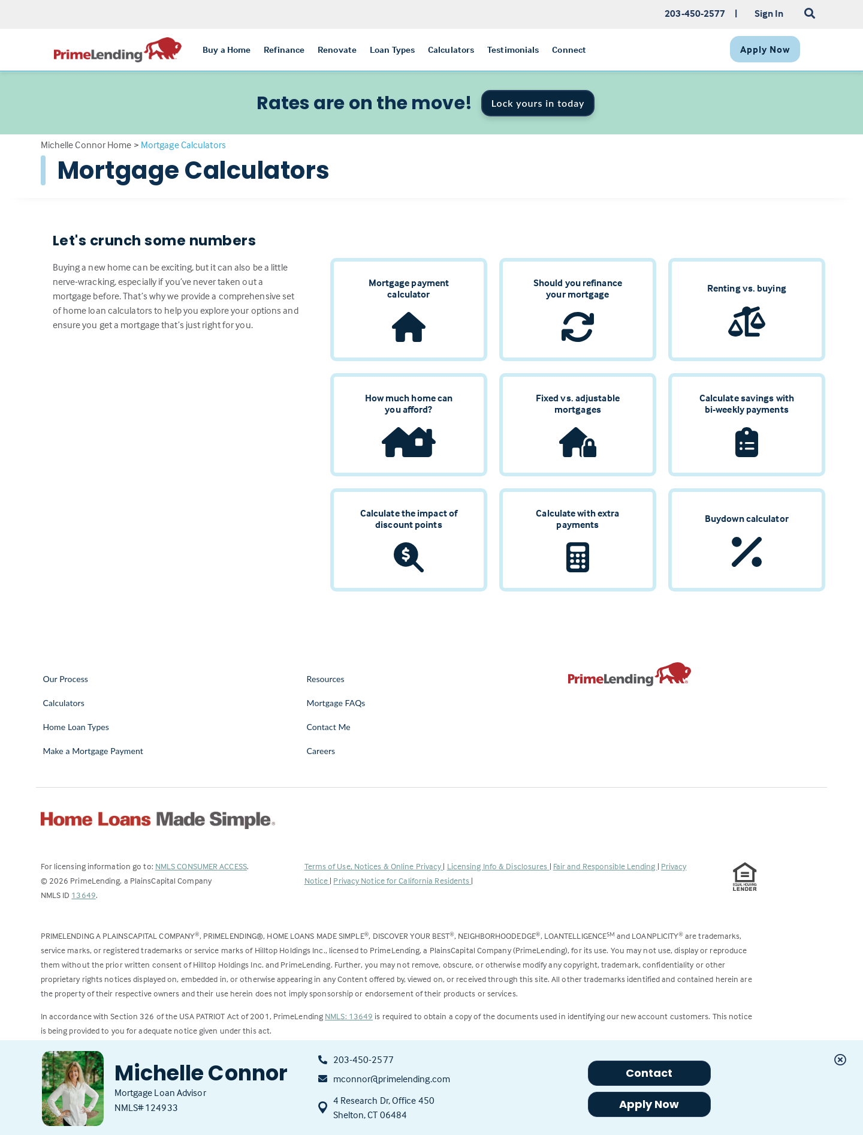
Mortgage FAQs (336, 703)
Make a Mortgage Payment (93, 751)
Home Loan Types (76, 727)
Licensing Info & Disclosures (498, 866)
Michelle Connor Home (86, 145)
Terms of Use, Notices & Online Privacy (373, 866)
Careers (321, 751)
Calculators (64, 703)
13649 (83, 895)
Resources (326, 679)
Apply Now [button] (649, 1104)
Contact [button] (649, 1072)
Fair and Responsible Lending (605, 866)
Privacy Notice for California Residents (402, 880)
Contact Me (329, 727)
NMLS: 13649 (349, 1016)
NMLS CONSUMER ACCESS (201, 866)
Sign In (769, 13)
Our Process (66, 679)
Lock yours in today (538, 103)
